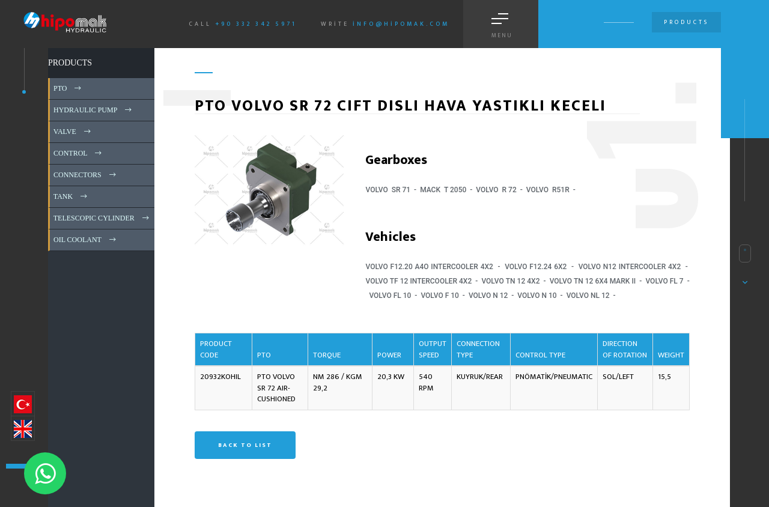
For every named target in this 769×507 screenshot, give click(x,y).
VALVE (73, 131)
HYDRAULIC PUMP (93, 110)
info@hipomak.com (401, 24)
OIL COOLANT (85, 239)
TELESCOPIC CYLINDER (102, 218)
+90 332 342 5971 (256, 24)
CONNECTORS (85, 175)
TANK (71, 196)
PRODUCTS (70, 62)
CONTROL (78, 153)
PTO (68, 88)
